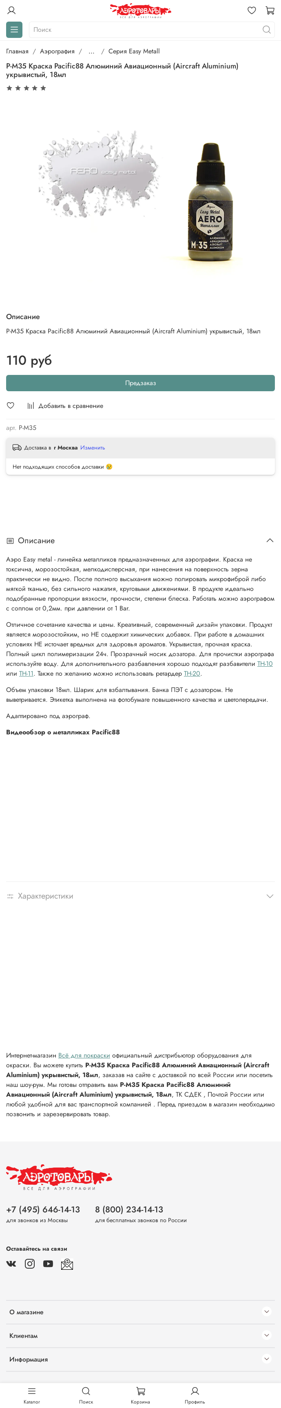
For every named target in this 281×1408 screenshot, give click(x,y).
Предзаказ (140, 383)
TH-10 (265, 663)
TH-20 (192, 673)
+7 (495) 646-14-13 (43, 1209)
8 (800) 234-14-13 (129, 1209)
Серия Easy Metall (134, 51)
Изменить (92, 447)
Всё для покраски (84, 1055)
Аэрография (57, 51)
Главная (17, 51)
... (92, 51)
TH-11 (26, 673)
